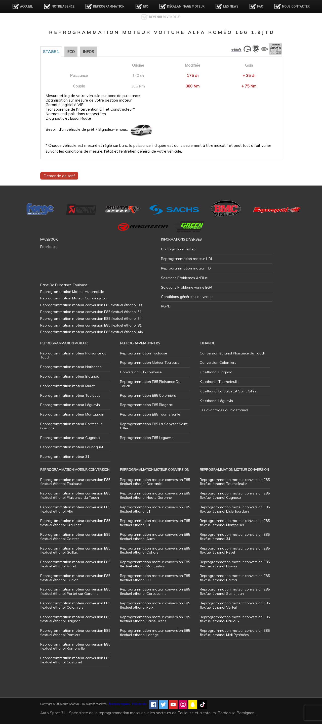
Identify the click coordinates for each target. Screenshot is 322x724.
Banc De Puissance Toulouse (64, 285)
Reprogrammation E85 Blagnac (146, 404)
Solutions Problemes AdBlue (184, 278)
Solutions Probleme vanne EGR (186, 287)
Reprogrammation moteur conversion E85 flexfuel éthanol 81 (155, 522)
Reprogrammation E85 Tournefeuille (150, 414)
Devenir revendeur (165, 17)
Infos (88, 51)
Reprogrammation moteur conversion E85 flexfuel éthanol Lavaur (235, 564)
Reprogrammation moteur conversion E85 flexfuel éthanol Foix (155, 605)
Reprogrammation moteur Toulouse (70, 395)
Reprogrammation (109, 6)
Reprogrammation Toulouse (143, 353)
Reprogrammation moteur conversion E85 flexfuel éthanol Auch (155, 536)
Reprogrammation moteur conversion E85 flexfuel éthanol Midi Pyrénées (235, 632)
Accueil (26, 6)
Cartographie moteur (179, 249)
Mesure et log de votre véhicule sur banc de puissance (93, 96)
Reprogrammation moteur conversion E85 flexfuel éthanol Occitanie (155, 481)
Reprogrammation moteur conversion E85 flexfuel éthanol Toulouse (75, 481)
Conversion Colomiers (218, 362)
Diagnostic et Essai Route (68, 118)
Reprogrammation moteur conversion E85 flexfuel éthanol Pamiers (75, 632)
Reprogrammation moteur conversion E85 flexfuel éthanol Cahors (155, 550)
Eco (71, 51)
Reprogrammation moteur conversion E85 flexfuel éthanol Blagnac (75, 619)
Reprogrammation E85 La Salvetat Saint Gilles (153, 426)
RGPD (166, 306)
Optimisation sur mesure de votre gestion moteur (89, 100)
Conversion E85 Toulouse (141, 372)
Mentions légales (119, 703)
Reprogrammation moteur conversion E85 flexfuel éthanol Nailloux (235, 619)
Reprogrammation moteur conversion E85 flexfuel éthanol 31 (155, 509)
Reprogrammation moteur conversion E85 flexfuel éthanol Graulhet (75, 522)
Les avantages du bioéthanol (224, 410)
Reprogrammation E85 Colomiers (148, 395)
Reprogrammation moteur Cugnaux (70, 437)
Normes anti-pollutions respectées (76, 114)
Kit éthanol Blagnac (216, 372)
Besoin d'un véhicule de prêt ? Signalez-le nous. (87, 129)
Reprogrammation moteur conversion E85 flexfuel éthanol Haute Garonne (155, 495)
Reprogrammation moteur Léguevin (70, 404)
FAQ (260, 6)
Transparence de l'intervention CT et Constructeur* (90, 109)
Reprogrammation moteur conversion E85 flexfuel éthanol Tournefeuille (235, 481)
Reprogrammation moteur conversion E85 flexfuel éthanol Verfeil (235, 605)
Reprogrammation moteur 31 (64, 456)
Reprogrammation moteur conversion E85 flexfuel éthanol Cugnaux (235, 495)
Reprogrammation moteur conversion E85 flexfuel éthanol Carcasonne (155, 591)
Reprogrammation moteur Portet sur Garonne (71, 426)
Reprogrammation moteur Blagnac (69, 376)
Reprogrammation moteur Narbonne (71, 367)
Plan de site (139, 703)
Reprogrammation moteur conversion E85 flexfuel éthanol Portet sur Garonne (75, 591)
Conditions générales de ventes (187, 296)
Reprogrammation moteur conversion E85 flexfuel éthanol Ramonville (75, 646)
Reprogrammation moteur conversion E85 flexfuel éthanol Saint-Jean (235, 591)
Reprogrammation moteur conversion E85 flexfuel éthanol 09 (155, 577)
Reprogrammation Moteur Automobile (72, 291)
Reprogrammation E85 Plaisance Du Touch (150, 383)
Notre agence (63, 6)
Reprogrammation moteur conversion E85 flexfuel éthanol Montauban (155, 564)
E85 (145, 6)
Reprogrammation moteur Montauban (72, 414)
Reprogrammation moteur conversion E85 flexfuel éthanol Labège (155, 632)
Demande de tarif (59, 175)
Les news (230, 6)
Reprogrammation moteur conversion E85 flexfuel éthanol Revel (235, 550)
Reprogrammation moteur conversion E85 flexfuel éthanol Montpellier (235, 522)
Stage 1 (51, 51)
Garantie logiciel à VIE (64, 105)
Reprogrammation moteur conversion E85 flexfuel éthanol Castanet (75, 660)
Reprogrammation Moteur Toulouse (150, 362)
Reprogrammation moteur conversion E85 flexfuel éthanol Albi (75, 509)
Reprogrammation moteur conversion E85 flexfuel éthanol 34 (235, 536)
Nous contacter (296, 6)
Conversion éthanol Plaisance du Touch (232, 353)
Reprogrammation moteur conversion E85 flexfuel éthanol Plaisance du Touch (75, 495)
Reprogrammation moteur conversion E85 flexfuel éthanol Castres (75, 536)
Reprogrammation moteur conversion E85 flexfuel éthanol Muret (75, 564)
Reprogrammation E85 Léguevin (147, 437)
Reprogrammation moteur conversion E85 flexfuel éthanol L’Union (75, 577)
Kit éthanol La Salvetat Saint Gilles (228, 391)
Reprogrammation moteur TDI (186, 268)
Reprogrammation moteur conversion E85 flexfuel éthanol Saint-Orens (155, 619)
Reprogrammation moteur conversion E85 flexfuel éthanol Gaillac (75, 550)
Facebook (48, 246)
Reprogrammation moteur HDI (186, 258)
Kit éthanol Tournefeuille (219, 381)
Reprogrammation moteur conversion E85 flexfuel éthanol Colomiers (75, 605)
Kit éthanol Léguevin (216, 400)
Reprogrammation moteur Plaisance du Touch (73, 355)
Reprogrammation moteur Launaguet (71, 447)
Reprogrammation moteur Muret (67, 386)
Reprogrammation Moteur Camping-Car (74, 298)
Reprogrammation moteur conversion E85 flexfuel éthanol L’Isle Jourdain (235, 509)
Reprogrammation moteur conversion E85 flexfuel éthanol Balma (235, 577)
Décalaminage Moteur (186, 6)
